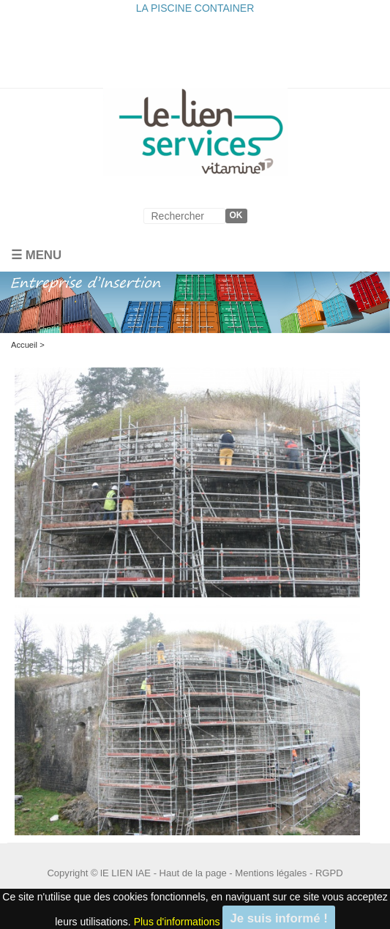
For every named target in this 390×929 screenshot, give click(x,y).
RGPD (329, 873)
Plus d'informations (177, 921)
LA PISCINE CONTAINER (195, 8)
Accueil (24, 344)
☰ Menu (36, 255)
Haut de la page (193, 873)
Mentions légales (271, 873)
